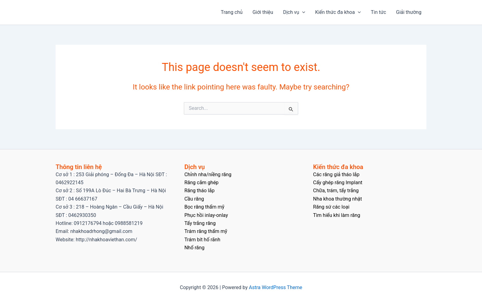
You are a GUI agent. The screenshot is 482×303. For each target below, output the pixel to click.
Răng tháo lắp (199, 190)
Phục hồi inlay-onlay (206, 215)
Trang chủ (232, 12)
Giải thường (408, 12)
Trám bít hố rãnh (202, 240)
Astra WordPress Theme (275, 287)
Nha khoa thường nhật (337, 199)
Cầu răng (194, 199)
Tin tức (378, 12)
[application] (302, 12)
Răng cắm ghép (201, 182)
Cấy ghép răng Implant (337, 182)
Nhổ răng (194, 248)
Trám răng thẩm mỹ (205, 231)
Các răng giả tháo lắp (336, 174)
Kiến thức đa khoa (338, 12)
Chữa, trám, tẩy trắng (335, 190)
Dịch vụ (294, 12)
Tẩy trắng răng (200, 223)
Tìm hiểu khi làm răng (336, 215)
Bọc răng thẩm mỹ (204, 207)
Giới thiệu (262, 12)
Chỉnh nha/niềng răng (207, 174)
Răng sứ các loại (331, 207)
